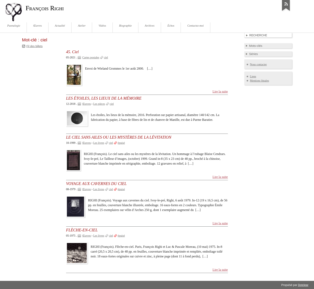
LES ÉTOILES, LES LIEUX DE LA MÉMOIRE (104, 98)
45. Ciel (72, 52)
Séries (253, 54)
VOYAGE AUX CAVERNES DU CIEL (96, 183)
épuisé (121, 142)
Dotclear (303, 285)
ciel (106, 57)
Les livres (98, 142)
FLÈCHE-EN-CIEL (82, 230)
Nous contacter (258, 64)
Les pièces (99, 103)
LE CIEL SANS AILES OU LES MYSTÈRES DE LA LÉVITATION (118, 137)
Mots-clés (255, 45)
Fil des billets (34, 46)
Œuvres (86, 103)
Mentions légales (259, 80)
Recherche (258, 35)
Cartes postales (90, 57)
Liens (253, 76)
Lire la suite (220, 91)
